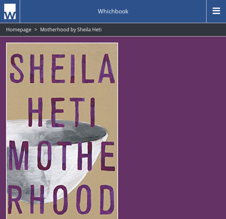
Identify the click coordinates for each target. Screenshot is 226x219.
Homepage (18, 29)
